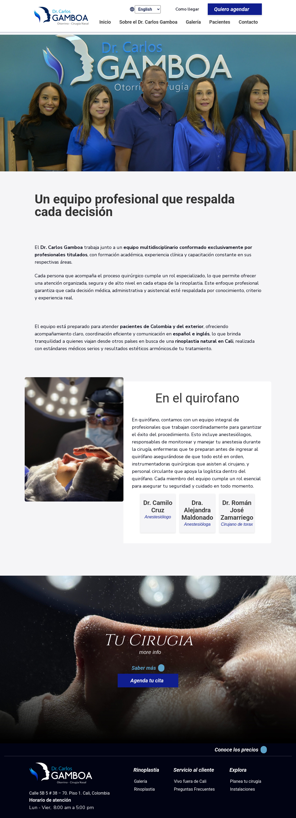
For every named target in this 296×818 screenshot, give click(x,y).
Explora (238, 770)
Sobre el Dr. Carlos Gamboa (148, 22)
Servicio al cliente (193, 770)
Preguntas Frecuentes (194, 789)
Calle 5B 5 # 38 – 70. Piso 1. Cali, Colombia (69, 793)
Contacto (248, 22)
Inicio (105, 22)
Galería (193, 22)
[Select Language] (148, 9)
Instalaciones (242, 789)
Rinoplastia (146, 770)
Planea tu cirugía (245, 781)
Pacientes (219, 22)
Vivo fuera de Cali (190, 781)
